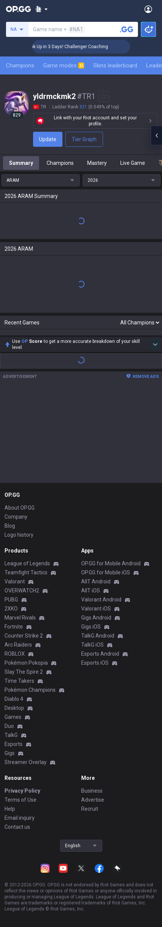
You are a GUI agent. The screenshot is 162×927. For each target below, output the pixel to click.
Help (10, 809)
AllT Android (96, 581)
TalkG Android (97, 636)
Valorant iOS (96, 609)
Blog (10, 526)
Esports (14, 744)
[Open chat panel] (156, 135)
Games (13, 717)
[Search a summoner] (126, 29)
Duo (9, 726)
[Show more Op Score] (155, 344)
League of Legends (27, 563)
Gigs (10, 753)
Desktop (14, 708)
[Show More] (41, 9)
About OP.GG (20, 508)
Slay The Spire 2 (24, 672)
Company (16, 517)
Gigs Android (96, 618)
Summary (21, 163)
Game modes (63, 65)
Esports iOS (95, 663)
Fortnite (14, 627)
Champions (20, 65)
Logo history (19, 535)
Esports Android (100, 654)
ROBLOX (15, 654)
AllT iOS (90, 591)
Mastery (97, 163)
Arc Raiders (18, 645)
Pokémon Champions (30, 690)
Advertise (92, 800)
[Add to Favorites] (103, 96)
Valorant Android (101, 600)
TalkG (11, 735)
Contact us (17, 827)
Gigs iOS (91, 627)
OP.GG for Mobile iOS (105, 572)
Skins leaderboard (115, 65)
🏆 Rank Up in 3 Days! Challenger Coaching (72, 46)
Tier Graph (84, 139)
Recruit (89, 809)
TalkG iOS (92, 645)
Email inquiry (20, 818)
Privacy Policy (22, 791)
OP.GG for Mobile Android (111, 563)
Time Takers (19, 681)
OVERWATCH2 (22, 591)
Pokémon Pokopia (26, 663)
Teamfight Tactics (26, 572)
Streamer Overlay (26, 762)
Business (92, 791)
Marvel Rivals (20, 618)
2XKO (11, 609)
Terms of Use (20, 800)
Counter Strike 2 (24, 636)
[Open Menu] (148, 9)
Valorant (15, 581)
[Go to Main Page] (18, 9)
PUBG (11, 600)
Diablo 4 (14, 699)
